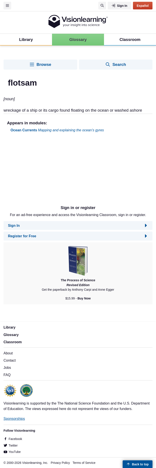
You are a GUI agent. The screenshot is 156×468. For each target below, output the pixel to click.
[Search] (102, 5)
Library (10, 327)
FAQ (7, 375)
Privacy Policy (60, 462)
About (8, 353)
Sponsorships (14, 418)
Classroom (13, 342)
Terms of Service (84, 462)
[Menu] (7, 5)
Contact (10, 360)
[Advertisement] (78, 170)
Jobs (7, 367)
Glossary (11, 335)
